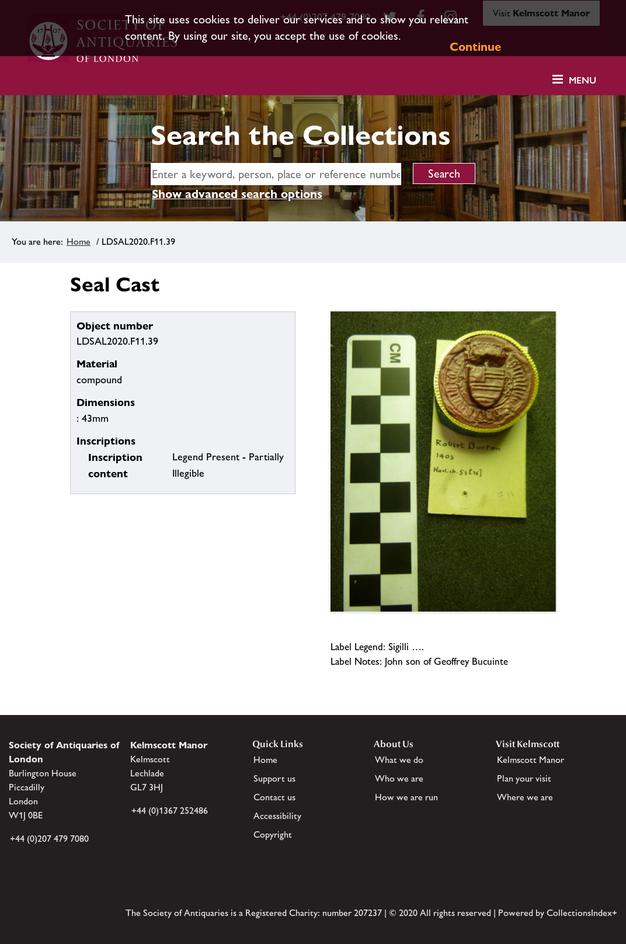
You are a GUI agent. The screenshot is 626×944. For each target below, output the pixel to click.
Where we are (525, 797)
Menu (582, 80)
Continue (475, 47)
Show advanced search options (237, 194)
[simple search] (276, 174)
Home (79, 241)
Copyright (272, 834)
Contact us (274, 797)
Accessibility (277, 815)
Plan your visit (524, 778)
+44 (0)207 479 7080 (49, 838)
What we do (399, 759)
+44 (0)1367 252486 (169, 810)
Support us (274, 778)
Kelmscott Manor (530, 759)
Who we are (399, 778)
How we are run (406, 797)
